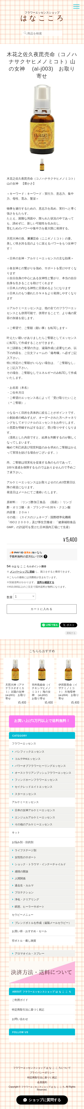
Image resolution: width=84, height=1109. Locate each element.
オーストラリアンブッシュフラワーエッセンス (43, 772)
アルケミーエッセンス (25, 802)
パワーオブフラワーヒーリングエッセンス (40, 765)
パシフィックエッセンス (29, 751)
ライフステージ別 (25, 850)
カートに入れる (42, 609)
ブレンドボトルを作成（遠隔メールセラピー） (43, 922)
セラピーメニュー (22, 914)
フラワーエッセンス (24, 743)
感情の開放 (21, 871)
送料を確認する (45, 582)
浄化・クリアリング (27, 899)
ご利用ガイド (20, 999)
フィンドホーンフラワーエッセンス (36, 779)
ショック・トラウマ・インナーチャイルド (40, 864)
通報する (71, 633)
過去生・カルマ (24, 885)
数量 (10, 597)
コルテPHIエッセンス (28, 758)
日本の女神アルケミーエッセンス (35, 810)
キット (16, 832)
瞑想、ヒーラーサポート (29, 906)
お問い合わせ (20, 1019)
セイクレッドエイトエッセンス (33, 786)
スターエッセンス (25, 793)
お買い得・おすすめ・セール (29, 931)
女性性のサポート (25, 857)
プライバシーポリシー (42, 1072)
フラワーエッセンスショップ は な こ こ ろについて (42, 1067)
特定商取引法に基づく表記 (28, 1009)
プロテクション (24, 892)
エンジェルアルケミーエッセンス (35, 817)
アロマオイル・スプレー (29, 953)
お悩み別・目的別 (22, 842)
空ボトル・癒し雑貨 (24, 940)
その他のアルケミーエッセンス (33, 824)
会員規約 (42, 1082)
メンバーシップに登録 (22, 571)
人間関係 (20, 878)
